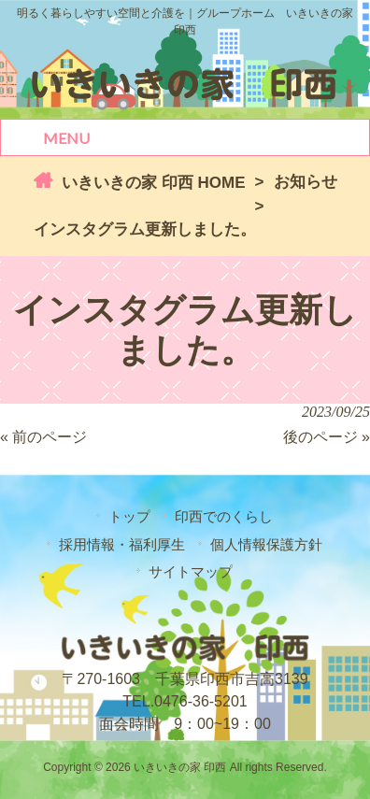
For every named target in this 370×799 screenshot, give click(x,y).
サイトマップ (191, 571)
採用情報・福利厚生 (122, 544)
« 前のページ (43, 437)
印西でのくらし (224, 516)
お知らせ (305, 182)
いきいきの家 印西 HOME (151, 183)
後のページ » (326, 437)
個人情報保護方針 (266, 544)
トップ (129, 516)
